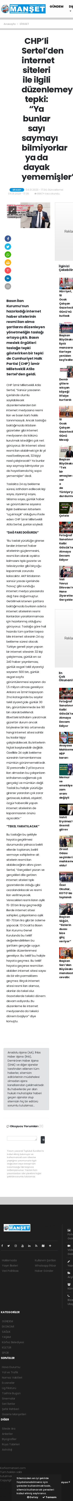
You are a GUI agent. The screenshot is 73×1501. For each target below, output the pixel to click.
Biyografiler (9, 1439)
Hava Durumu (11, 1367)
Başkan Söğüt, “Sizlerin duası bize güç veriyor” (65, 929)
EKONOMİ (8, 1326)
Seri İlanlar (8, 1404)
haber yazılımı (9, 1484)
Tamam (49, 1497)
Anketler (7, 1434)
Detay (32, 1497)
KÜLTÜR (6, 1347)
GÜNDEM (56, 6)
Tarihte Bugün (11, 1393)
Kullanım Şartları (45, 1260)
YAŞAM (6, 1337)
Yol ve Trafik (10, 1372)
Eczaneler (8, 1383)
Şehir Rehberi (10, 1409)
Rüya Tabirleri (10, 1444)
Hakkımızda (9, 1260)
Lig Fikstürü (9, 1388)
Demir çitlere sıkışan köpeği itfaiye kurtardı (65, 389)
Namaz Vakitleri (12, 1378)
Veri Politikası (10, 1271)
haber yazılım (9, 1492)
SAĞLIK (6, 1332)
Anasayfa (10, 24)
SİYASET (24, 24)
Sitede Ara (8, 1429)
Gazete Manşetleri (14, 1414)
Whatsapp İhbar (45, 1266)
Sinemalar (8, 1398)
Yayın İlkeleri (10, 1266)
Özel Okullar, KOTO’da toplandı (65, 891)
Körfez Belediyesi (13, 1342)
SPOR (5, 1353)
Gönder (43, 1139)
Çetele (64, 516)
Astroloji (7, 1450)
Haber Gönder (44, 1271)
